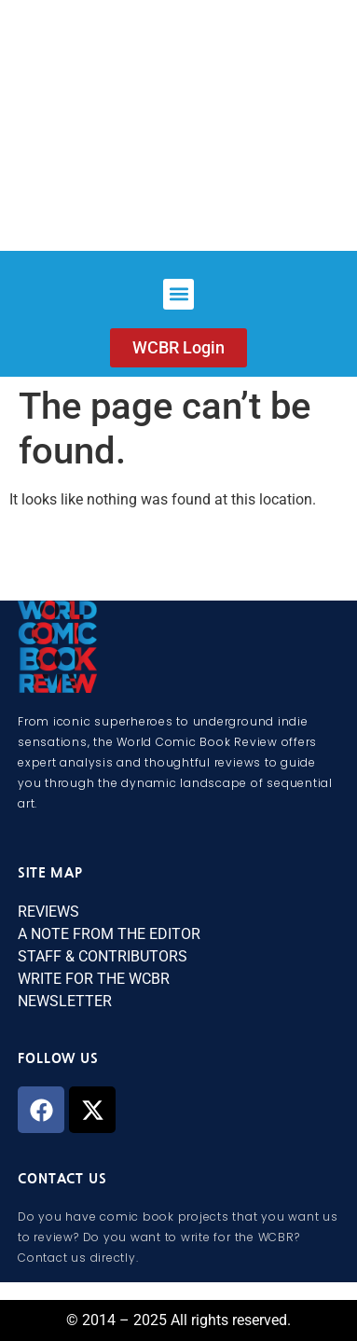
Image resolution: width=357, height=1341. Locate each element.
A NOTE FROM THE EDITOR (109, 934)
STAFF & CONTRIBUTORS (102, 956)
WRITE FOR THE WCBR (94, 979)
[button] (178, 294)
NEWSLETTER (65, 1001)
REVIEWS (48, 911)
